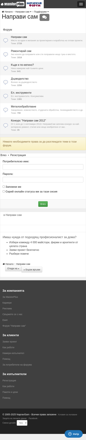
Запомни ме (12, 186)
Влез (3, 155)
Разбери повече (19, 253)
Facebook (33, 418)
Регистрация (18, 155)
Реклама (7, 308)
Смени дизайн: (9, 423)
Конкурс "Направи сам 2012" (28, 120)
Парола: (8, 174)
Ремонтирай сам (21, 51)
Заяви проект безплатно (24, 250)
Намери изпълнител (13, 353)
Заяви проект (9, 341)
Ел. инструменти (21, 92)
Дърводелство (20, 78)
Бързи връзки (32, 269)
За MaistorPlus (10, 297)
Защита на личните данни (14, 418)
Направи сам (23, 11)
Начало (7, 11)
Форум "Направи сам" (14, 325)
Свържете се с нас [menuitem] (12, 314)
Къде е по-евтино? (22, 64)
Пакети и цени (10, 392)
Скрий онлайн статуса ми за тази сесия (30, 191)
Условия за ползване (67, 414)
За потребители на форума (17, 364)
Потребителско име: (16, 161)
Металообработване (23, 106)
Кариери (7, 302)
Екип (5, 320)
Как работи (8, 347)
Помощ (6, 359)
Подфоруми (41, 11)
